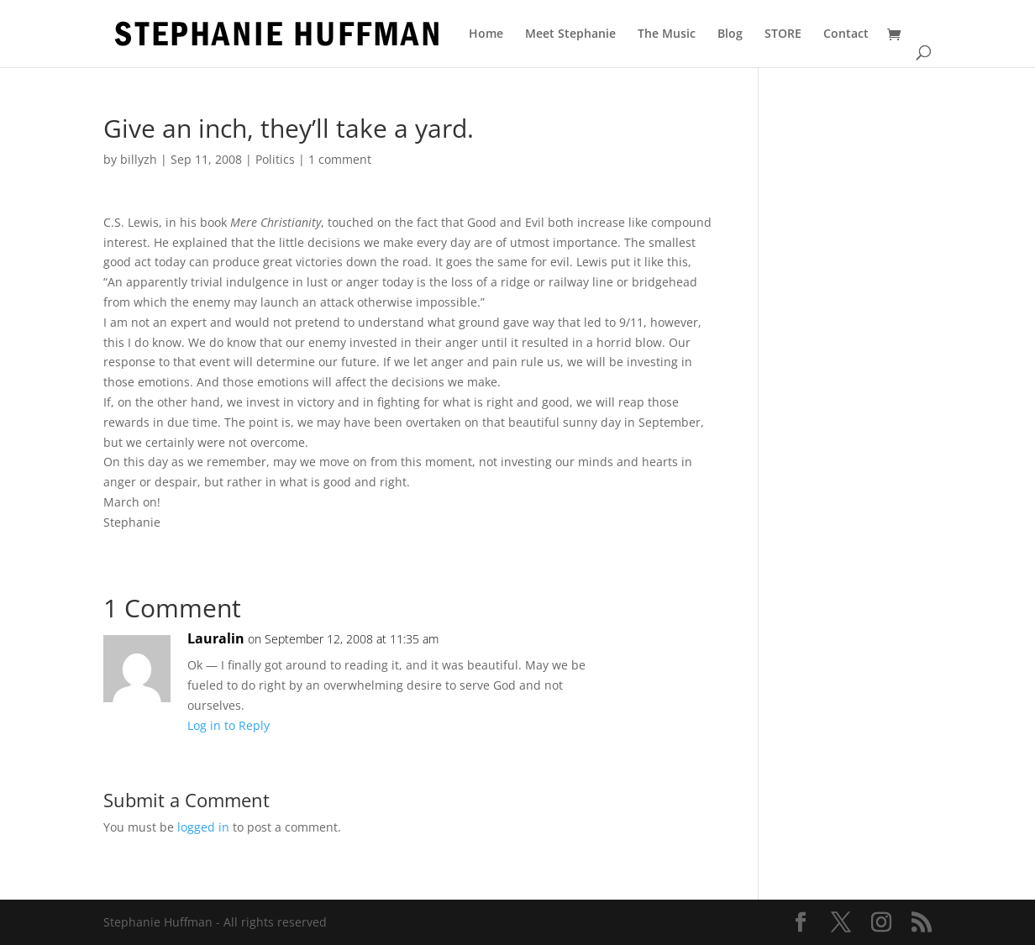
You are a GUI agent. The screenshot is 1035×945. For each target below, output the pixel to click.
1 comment (339, 159)
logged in (203, 827)
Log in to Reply (228, 725)
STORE (782, 34)
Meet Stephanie (570, 34)
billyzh (138, 159)
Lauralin (215, 638)
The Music (667, 34)
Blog (730, 34)
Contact (846, 34)
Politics (275, 159)
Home (486, 34)
